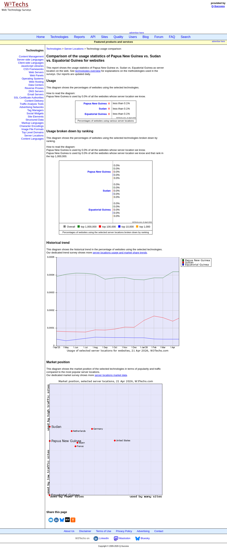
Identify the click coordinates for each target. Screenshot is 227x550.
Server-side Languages (30, 59)
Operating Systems (33, 78)
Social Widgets (35, 113)
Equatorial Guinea (96, 113)
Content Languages (32, 138)
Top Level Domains (33, 132)
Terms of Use (103, 531)
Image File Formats (33, 129)
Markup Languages (33, 122)
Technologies (59, 37)
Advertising (143, 531)
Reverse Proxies (34, 88)
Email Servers (36, 94)
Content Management (31, 56)
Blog (146, 37)
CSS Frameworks (34, 69)
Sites (104, 37)
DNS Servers (36, 91)
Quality (118, 37)
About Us (69, 531)
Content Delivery (34, 100)
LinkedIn (101, 538)
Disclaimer (85, 531)
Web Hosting (36, 81)
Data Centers (36, 84)
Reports (79, 37)
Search (185, 37)
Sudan (103, 108)
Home (41, 37)
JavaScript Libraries (32, 65)
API (93, 37)
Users (133, 37)
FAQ (172, 37)
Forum (158, 37)
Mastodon (122, 538)
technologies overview (88, 70)
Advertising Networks (31, 107)
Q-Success (218, 6)
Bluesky (142, 538)
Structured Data (35, 119)
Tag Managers (35, 110)
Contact (158, 531)
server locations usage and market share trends (120, 252)
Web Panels (37, 75)
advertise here (136, 32)
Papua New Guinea (95, 103)
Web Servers (36, 72)
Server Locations (34, 135)
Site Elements (36, 116)
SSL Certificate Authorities (29, 97)
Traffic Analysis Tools (32, 103)
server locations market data (111, 375)
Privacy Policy (124, 531)
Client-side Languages (31, 62)
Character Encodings (32, 126)
